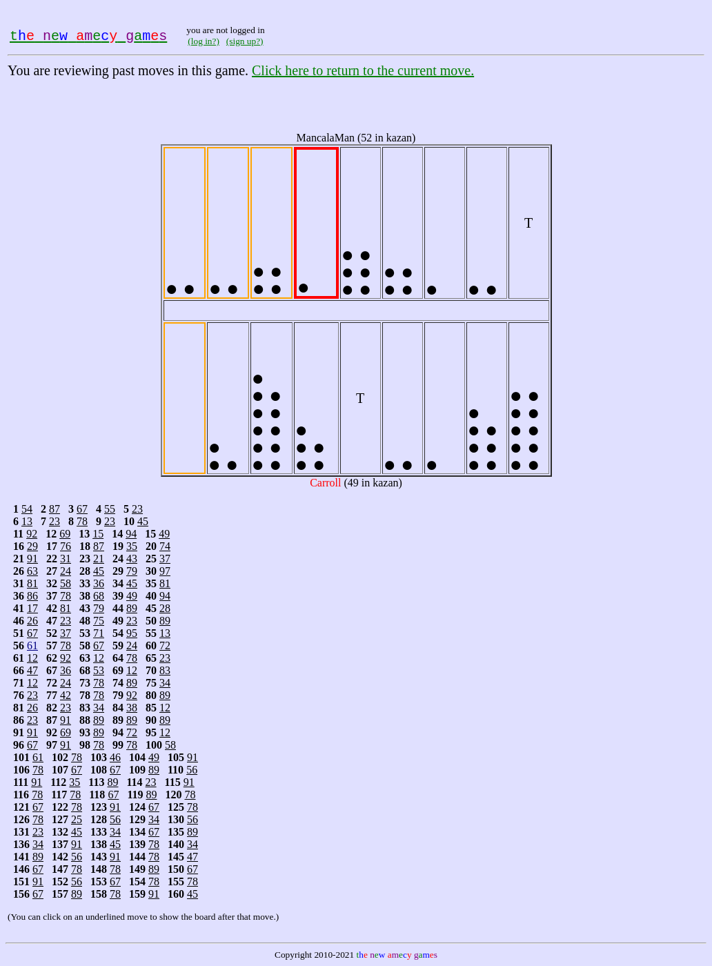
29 (32, 546)
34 (164, 683)
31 (65, 558)
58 (65, 583)
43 (131, 558)
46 (115, 757)
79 (131, 571)
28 (164, 608)
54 (26, 509)
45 (142, 521)
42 (65, 695)
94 (131, 534)
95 (131, 633)
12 (32, 658)
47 (32, 670)
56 (191, 770)
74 (164, 546)
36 (98, 583)
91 (32, 558)
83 (164, 670)
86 (32, 596)
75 (98, 621)
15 (97, 534)
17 (32, 608)
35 (131, 546)
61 (32, 645)
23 (137, 509)
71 (98, 633)
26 (32, 621)
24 (65, 571)
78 (82, 521)
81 (32, 583)
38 (131, 707)
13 (26, 521)
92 (31, 534)
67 (82, 509)
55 (109, 509)
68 (98, 596)
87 (54, 509)
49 (164, 534)
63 (32, 571)
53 (98, 670)
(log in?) (203, 41)
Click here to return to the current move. (363, 70)
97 (164, 571)
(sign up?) (245, 41)
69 (64, 534)
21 (98, 558)
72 (164, 645)
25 (76, 819)
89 (131, 608)
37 (164, 558)
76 (65, 546)
